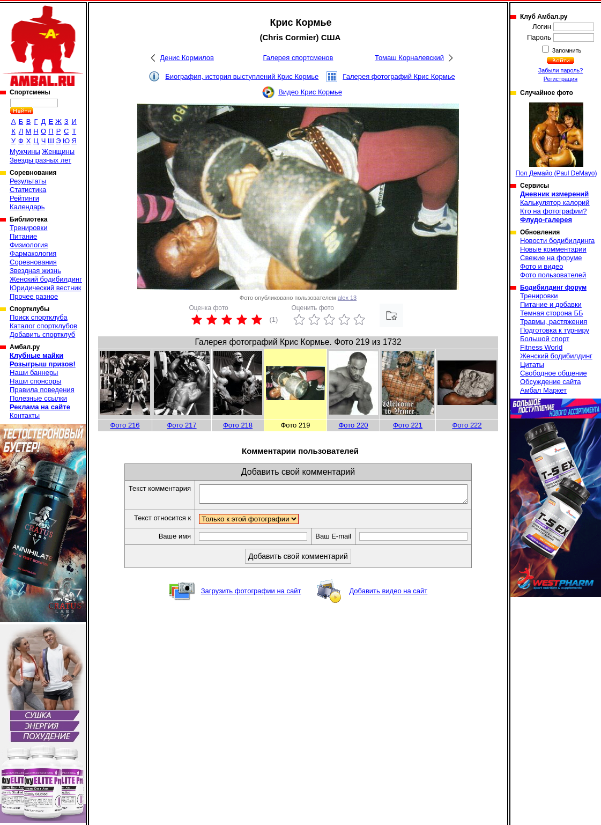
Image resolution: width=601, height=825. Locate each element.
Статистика (28, 190)
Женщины (58, 152)
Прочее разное (34, 296)
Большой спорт (544, 339)
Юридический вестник (45, 288)
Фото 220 (353, 425)
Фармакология (33, 253)
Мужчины (25, 152)
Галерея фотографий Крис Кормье (399, 76)
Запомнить (566, 50)
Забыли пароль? (560, 70)
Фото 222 (466, 425)
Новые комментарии (553, 249)
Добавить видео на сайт (388, 594)
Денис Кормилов (187, 58)
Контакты (25, 415)
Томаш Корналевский (409, 58)
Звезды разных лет (40, 160)
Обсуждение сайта (550, 382)
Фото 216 (124, 425)
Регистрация (560, 79)
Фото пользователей (553, 275)
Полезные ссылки (38, 398)
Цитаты (532, 364)
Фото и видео (541, 266)
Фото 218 (238, 425)
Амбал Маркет (543, 390)
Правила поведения (42, 390)
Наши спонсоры (35, 381)
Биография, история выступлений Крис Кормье (241, 76)
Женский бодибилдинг (46, 279)
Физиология (29, 245)
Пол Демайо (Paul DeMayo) (556, 139)
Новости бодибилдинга (557, 241)
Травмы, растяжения (553, 322)
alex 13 (347, 297)
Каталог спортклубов (43, 326)
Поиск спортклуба (39, 317)
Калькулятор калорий (555, 202)
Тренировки (28, 228)
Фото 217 (181, 425)
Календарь (27, 207)
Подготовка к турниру (554, 330)
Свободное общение (553, 373)
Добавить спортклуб (42, 334)
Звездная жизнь (35, 271)
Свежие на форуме (551, 258)
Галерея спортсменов (298, 58)
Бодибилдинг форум (553, 287)
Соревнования (33, 262)
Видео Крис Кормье (310, 92)
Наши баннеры (34, 373)
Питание (23, 236)
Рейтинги (24, 198)
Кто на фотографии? (553, 211)
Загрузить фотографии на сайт (251, 594)
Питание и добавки (551, 304)
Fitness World (541, 347)
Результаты (28, 181)
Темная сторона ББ (551, 313)
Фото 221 (407, 425)
